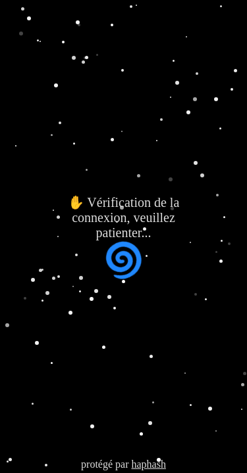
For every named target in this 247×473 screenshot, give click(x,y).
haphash (148, 464)
